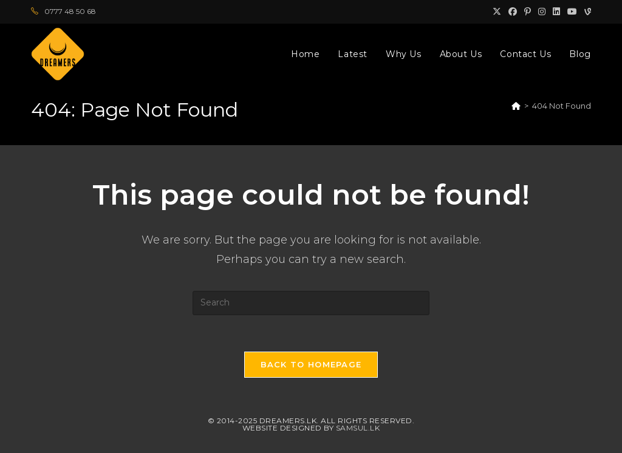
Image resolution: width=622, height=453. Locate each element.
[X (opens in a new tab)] (497, 11)
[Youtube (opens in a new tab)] (572, 11)
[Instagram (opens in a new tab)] (542, 11)
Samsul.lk (358, 427)
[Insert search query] (311, 303)
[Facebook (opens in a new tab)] (513, 11)
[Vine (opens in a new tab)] (586, 11)
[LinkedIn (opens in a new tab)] (556, 11)
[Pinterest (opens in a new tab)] (528, 11)
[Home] (516, 106)
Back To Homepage (311, 364)
